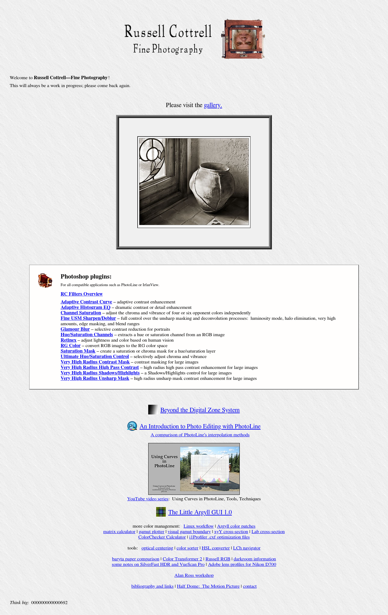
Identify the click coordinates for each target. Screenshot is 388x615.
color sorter (187, 548)
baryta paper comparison (135, 558)
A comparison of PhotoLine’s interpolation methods (200, 434)
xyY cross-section (231, 531)
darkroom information (255, 558)
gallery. (213, 105)
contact (250, 586)
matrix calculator (119, 531)
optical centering (157, 548)
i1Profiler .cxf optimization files (219, 537)
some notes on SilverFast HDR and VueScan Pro (158, 564)
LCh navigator (246, 548)
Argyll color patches (236, 526)
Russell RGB (218, 558)
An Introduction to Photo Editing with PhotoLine (200, 426)
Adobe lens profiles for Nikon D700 (242, 564)
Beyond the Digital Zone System (200, 410)
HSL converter (216, 548)
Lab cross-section (268, 531)
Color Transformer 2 (182, 558)
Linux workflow (198, 526)
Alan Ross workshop (194, 575)
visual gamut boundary (189, 531)
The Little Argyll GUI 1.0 (200, 512)
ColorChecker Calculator (162, 537)
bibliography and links (152, 586)
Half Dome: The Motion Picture (208, 586)
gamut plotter (151, 531)
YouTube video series (148, 498)
